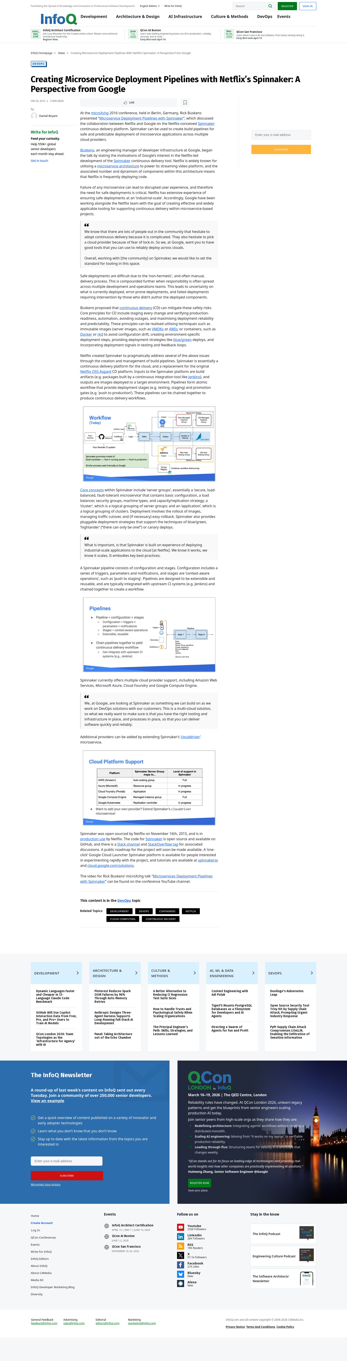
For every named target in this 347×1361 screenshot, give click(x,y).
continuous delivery (136, 312)
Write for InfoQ (41, 1269)
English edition (148, 5)
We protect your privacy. (266, 164)
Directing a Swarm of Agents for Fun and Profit (230, 1041)
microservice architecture (118, 170)
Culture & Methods (223, 18)
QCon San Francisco (126, 1264)
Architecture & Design (131, 18)
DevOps (258, 18)
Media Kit (37, 1297)
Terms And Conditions (260, 1348)
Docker (86, 338)
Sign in (308, 5)
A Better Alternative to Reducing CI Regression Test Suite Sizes (170, 1007)
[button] (281, 153)
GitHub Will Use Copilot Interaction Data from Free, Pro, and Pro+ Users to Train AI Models (56, 1030)
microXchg (100, 117)
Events (277, 18)
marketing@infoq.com (142, 1345)
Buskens (87, 154)
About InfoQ (39, 1283)
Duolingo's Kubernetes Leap (286, 1005)
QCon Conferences (43, 1255)
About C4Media (41, 1290)
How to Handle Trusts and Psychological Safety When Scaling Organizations (172, 1025)
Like (92, 106)
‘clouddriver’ (191, 741)
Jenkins (194, 381)
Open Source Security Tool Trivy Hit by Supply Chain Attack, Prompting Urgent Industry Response (289, 1023)
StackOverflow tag (163, 848)
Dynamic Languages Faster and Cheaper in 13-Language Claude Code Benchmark (55, 1009)
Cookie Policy (285, 1348)
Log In (35, 1247)
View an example (47, 1115)
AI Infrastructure (179, 18)
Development (87, 18)
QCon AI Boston (123, 1253)
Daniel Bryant (48, 119)
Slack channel (128, 848)
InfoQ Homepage (41, 57)
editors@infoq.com (107, 1345)
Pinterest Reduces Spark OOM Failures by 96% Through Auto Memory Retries (112, 1009)
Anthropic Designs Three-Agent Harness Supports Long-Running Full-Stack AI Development (113, 1030)
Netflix (191, 915)
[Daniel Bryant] (34, 119)
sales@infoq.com (74, 1345)
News (61, 57)
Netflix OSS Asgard (95, 376)
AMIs (173, 333)
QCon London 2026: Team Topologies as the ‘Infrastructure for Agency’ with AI (55, 1052)
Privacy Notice (235, 1348)
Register (287, 5)
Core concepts (92, 494)
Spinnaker (206, 128)
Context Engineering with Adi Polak (230, 1005)
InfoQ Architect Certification (132, 1243)
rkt (99, 338)
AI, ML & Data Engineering (221, 985)
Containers (167, 915)
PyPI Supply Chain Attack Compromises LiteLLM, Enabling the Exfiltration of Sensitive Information (290, 1045)
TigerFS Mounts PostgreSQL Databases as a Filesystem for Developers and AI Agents (232, 1023)
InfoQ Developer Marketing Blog (53, 1304)
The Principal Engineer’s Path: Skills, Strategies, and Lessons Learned (173, 1043)
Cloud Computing (123, 923)
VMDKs (158, 333)
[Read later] (106, 106)
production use (92, 843)
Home (35, 1233)
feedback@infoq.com (44, 1345)
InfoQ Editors (40, 1276)
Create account (42, 1240)
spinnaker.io (208, 864)
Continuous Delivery (161, 923)
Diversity (36, 1311)
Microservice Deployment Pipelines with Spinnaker (141, 122)
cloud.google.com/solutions (110, 869)
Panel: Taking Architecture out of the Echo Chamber (113, 1048)
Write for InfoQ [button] (173, 5)
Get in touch (39, 164)
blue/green (182, 344)
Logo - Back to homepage (49, 15)
